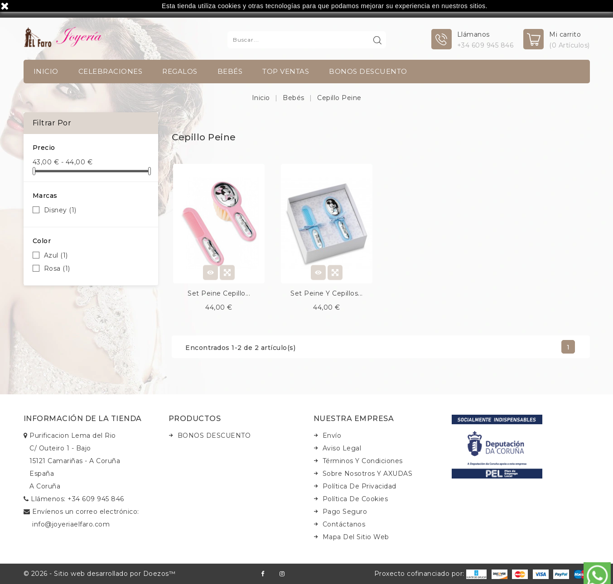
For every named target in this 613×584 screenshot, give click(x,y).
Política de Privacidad (359, 486)
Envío (332, 435)
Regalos (180, 71)
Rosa (57, 268)
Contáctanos (344, 524)
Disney (60, 210)
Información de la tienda (83, 418)
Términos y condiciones (363, 461)
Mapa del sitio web (356, 537)
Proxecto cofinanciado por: (430, 574)
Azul (56, 255)
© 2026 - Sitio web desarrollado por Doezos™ (100, 574)
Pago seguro (345, 511)
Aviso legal (342, 448)
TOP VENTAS (285, 71)
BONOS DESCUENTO (368, 71)
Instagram (282, 574)
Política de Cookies (355, 499)
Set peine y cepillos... (326, 293)
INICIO (46, 71)
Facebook (262, 574)
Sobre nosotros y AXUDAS (368, 473)
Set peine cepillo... (219, 293)
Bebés (230, 71)
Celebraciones (110, 71)
